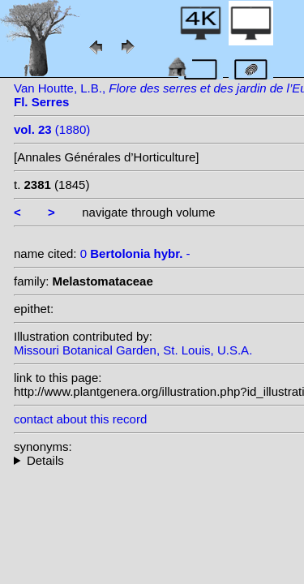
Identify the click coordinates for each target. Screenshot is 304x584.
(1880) (52, 129)
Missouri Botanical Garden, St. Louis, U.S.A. (133, 350)
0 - (135, 253)
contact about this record (80, 419)
